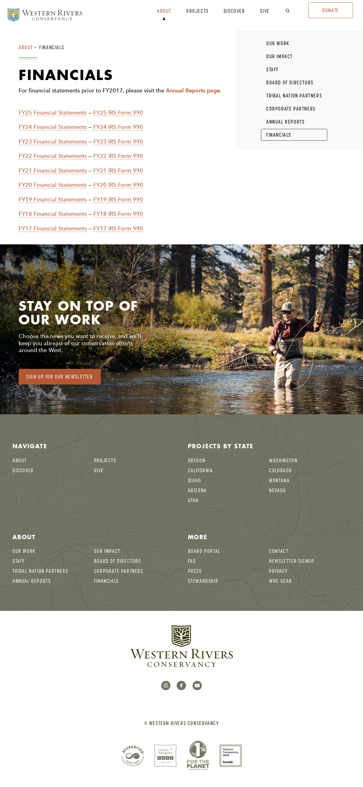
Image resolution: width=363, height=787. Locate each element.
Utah (193, 500)
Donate (330, 10)
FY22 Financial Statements (53, 156)
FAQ (192, 561)
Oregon (197, 460)
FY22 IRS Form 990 (118, 156)
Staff (272, 69)
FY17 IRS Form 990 (118, 228)
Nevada (277, 490)
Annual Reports (285, 122)
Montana (279, 480)
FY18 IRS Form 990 (118, 213)
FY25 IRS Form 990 (118, 112)
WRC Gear (280, 581)
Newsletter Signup (291, 561)
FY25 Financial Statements (53, 112)
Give (265, 11)
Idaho (194, 480)
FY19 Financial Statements (53, 199)
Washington (283, 460)
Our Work (277, 43)
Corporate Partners (291, 109)
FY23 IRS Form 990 (118, 141)
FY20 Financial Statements (53, 184)
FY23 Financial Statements (53, 141)
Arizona (197, 490)
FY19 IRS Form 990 (118, 199)
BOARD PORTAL (204, 551)
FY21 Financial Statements (53, 170)
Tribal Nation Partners (294, 95)
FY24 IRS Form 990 (117, 127)
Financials (51, 47)
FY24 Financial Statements (53, 127)
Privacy (278, 571)
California (200, 470)
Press (195, 571)
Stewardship (203, 581)
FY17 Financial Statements (53, 228)
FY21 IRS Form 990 (118, 170)
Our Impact (279, 56)
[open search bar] (291, 11)
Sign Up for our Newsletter (59, 377)
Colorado (280, 470)
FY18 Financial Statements (53, 213)
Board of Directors (290, 82)
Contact (278, 551)
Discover (234, 11)
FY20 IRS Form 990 (118, 184)
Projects (197, 11)
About (164, 11)
